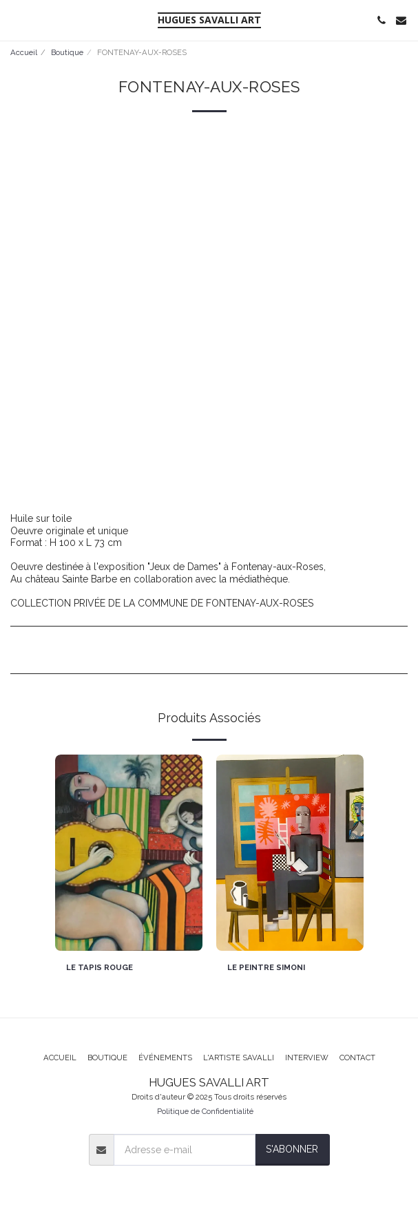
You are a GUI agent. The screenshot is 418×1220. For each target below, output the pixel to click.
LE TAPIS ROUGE (99, 967)
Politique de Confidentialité (205, 1111)
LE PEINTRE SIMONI (266, 967)
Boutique (67, 52)
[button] (15, 20)
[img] (128, 853)
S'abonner (292, 1149)
